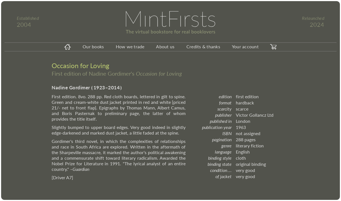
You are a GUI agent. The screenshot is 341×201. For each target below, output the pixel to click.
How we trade (130, 46)
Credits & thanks (203, 46)
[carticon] (273, 47)
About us (165, 46)
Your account (245, 46)
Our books (93, 46)
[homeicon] (67, 47)
